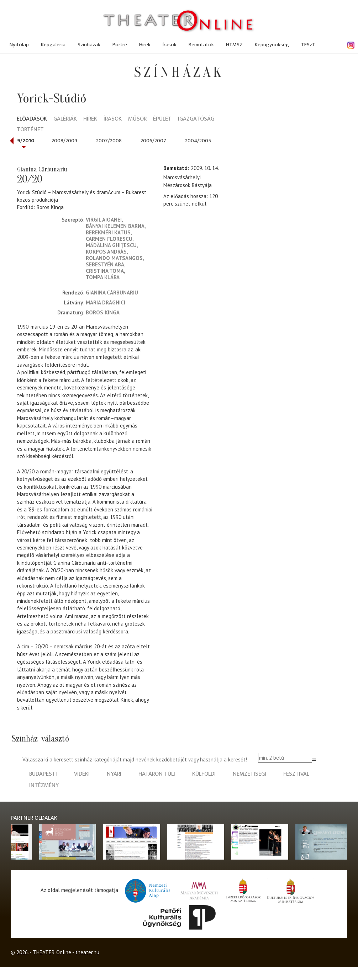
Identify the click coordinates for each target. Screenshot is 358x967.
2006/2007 (153, 140)
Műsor (137, 119)
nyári (114, 774)
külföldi (204, 774)
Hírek (145, 44)
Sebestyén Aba (105, 264)
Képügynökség (272, 44)
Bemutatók (201, 44)
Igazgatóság (196, 119)
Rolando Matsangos (114, 258)
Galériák (65, 119)
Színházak (89, 44)
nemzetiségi (249, 774)
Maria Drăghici (105, 302)
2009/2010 (21, 140)
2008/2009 (64, 140)
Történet (30, 130)
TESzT (308, 44)
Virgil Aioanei (104, 219)
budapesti (43, 774)
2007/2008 (109, 140)
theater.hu (87, 952)
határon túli (156, 774)
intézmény (44, 785)
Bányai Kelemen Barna (115, 226)
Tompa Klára (103, 277)
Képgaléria (53, 44)
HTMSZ (234, 44)
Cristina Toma (105, 270)
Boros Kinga (50, 207)
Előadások (32, 119)
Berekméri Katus (108, 232)
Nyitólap (19, 44)
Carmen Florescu (109, 238)
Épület (162, 119)
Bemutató (175, 168)
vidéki (82, 774)
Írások (170, 44)
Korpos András (106, 251)
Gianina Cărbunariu (112, 292)
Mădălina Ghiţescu (111, 245)
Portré (119, 44)
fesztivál (296, 774)
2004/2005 (198, 140)
